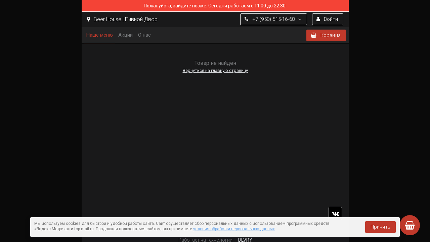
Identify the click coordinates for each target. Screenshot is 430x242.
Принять (380, 227)
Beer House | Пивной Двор (122, 19)
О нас (144, 35)
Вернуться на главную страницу (215, 70)
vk (335, 213)
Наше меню (99, 35)
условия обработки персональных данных (234, 229)
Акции (125, 35)
